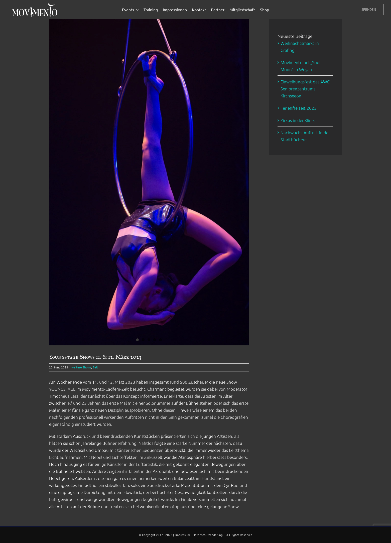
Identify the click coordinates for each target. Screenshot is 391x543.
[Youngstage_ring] (149, 182)
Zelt (95, 367)
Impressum (183, 535)
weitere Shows (81, 367)
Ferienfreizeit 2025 (299, 108)
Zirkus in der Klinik (298, 120)
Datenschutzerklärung (208, 535)
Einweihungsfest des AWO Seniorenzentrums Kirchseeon (305, 88)
